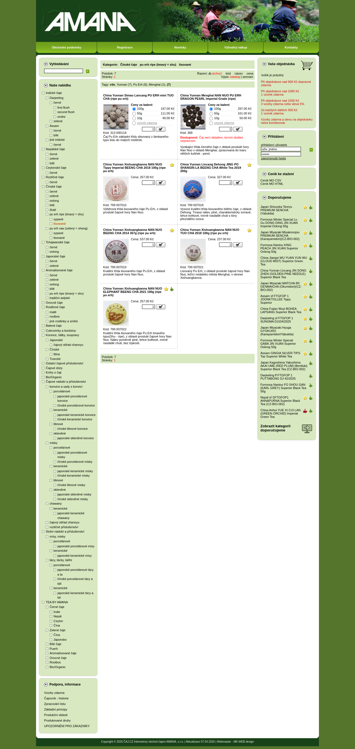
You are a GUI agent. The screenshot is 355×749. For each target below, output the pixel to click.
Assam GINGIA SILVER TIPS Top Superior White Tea (280, 354)
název (239, 73)
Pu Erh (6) (140, 84)
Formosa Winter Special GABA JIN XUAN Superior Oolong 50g (278, 344)
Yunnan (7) (124, 84)
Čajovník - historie (56, 698)
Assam (54, 125)
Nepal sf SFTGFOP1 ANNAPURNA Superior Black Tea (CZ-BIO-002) (280, 401)
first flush (63, 107)
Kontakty (291, 47)
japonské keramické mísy (74, 555)
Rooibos (55, 662)
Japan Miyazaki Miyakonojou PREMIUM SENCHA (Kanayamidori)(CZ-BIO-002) (280, 236)
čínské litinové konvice (72, 428)
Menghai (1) (157, 84)
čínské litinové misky (71, 485)
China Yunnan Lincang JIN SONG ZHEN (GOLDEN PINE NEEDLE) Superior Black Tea (283, 274)
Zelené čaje (57, 630)
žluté (53, 209)
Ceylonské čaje (56, 167)
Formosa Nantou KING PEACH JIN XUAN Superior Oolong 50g (279, 248)
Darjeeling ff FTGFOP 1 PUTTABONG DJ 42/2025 (278, 377)
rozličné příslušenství (64, 527)
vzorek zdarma (147, 122)
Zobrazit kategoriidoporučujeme (275, 428)
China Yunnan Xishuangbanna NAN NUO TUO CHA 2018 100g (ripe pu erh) (209, 231)
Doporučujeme (279, 198)
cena (250, 73)
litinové (58, 424)
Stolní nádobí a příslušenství (65, 531)
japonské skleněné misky (74, 494)
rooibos (55, 316)
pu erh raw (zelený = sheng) (69, 228)
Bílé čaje (55, 644)
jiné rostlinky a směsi (64, 321)
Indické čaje (54, 92)
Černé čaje (57, 607)
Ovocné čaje (54, 302)
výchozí (217, 73)
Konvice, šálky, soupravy (62, 335)
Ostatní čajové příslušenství (64, 363)
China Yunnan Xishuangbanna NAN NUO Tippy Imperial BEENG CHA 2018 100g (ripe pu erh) (134, 168)
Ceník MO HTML (271, 183)
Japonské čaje (55, 256)
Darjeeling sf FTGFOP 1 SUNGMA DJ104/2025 (276, 319)
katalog (235, 76)
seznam (247, 76)
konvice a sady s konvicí (66, 386)
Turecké (55, 359)
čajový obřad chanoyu (68, 344)
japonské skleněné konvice (75, 438)
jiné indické (57, 139)
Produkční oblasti (55, 715)
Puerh (54, 648)
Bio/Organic (54, 377)
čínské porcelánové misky (74, 461)
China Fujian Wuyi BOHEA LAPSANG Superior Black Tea (280, 310)
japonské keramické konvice (76, 414)
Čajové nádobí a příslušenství (66, 381)
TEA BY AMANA (57, 602)
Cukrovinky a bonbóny (61, 330)
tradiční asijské (60, 298)
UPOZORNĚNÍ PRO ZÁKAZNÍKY (67, 726)
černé (57, 102)
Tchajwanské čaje (58, 242)
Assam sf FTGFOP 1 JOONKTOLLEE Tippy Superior (275, 299)
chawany (56, 503)
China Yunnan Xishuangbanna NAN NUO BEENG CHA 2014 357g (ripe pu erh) (132, 231)
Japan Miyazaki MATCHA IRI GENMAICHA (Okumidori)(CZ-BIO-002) (281, 287)
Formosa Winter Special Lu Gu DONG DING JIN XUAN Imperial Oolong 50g (279, 223)
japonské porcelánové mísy (75, 546)
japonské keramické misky (75, 471)
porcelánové (62, 391)
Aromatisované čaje (59, 270)
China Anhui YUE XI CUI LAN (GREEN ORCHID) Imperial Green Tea (280, 413)
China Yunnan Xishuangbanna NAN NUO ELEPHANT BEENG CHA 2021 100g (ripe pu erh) (132, 292)
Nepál (58, 616)
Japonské (56, 340)
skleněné (60, 433)
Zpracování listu (55, 703)
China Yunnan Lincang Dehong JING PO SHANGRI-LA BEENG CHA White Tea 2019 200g (210, 168)
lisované (60, 223)
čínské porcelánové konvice (76, 405)
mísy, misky (57, 536)
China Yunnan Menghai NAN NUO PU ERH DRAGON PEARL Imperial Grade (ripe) (210, 97)
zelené (58, 121)
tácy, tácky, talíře (61, 560)
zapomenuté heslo (273, 158)
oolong (54, 200)
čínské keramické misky (73, 475)
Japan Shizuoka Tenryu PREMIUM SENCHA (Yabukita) (276, 210)
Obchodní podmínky (66, 47)
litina (57, 354)
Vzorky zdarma (54, 692)
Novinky (180, 47)
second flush (66, 112)
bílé (56, 135)
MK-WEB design (244, 741)
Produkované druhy (57, 720)
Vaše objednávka (281, 64)
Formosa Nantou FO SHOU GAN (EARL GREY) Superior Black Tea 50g (283, 388)
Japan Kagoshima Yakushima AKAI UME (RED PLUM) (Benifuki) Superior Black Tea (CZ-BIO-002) (283, 366)
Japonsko (60, 639)
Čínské (54, 349)
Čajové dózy (54, 368)
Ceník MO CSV (270, 180)
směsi (61, 116)
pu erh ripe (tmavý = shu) (67, 214)
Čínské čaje (54, 186)
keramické (60, 409)
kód (228, 73)
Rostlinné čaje (55, 307)
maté (53, 312)
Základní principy (55, 709)
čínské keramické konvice (74, 419)
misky (53, 442)
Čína (57, 625)
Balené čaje (54, 325)
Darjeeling (57, 97)
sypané (58, 219)
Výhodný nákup (235, 47)
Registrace (125, 47)
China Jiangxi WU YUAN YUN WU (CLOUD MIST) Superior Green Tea (283, 261)
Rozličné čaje (55, 177)
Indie (57, 611)
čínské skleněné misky (72, 499)
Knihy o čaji (53, 372)
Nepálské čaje (55, 149)
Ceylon (58, 621)
